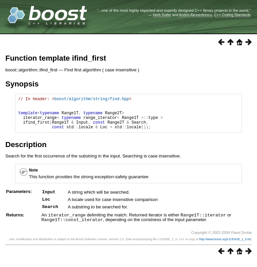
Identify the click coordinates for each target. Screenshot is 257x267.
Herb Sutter (162, 15)
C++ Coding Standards (232, 15)
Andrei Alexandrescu (195, 15)
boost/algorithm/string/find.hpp (91, 100)
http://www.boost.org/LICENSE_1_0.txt (225, 245)
